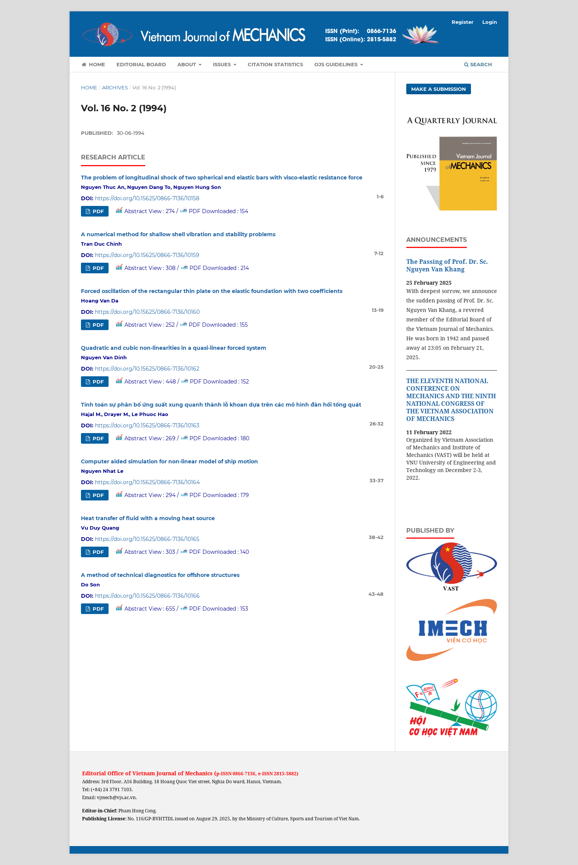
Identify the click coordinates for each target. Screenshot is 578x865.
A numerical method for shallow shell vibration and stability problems (178, 234)
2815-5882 (285, 773)
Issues (222, 64)
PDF (97, 211)
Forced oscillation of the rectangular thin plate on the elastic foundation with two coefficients (211, 291)
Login (489, 22)
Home (93, 64)
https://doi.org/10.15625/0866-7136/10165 (147, 539)
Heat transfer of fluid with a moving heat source (148, 518)
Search (478, 64)
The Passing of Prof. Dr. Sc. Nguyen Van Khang (447, 265)
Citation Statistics (275, 64)
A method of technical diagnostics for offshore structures (160, 575)
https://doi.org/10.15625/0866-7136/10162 (147, 368)
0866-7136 (244, 773)
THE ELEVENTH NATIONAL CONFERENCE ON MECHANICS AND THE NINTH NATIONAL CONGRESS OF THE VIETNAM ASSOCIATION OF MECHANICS (451, 400)
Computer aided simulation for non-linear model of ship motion (169, 461)
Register (463, 22)
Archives (115, 87)
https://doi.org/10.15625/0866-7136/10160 (147, 312)
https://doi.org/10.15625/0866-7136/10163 (147, 425)
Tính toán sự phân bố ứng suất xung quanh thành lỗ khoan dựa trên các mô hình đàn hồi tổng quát (221, 404)
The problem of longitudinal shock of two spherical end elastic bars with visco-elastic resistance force (221, 177)
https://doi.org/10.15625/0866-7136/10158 (147, 198)
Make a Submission (438, 89)
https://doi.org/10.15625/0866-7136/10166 (147, 595)
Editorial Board (141, 64)
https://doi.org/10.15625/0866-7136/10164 (147, 482)
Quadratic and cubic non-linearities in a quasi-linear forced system (173, 347)
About (187, 64)
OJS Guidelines (336, 64)
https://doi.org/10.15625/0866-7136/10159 (147, 255)
